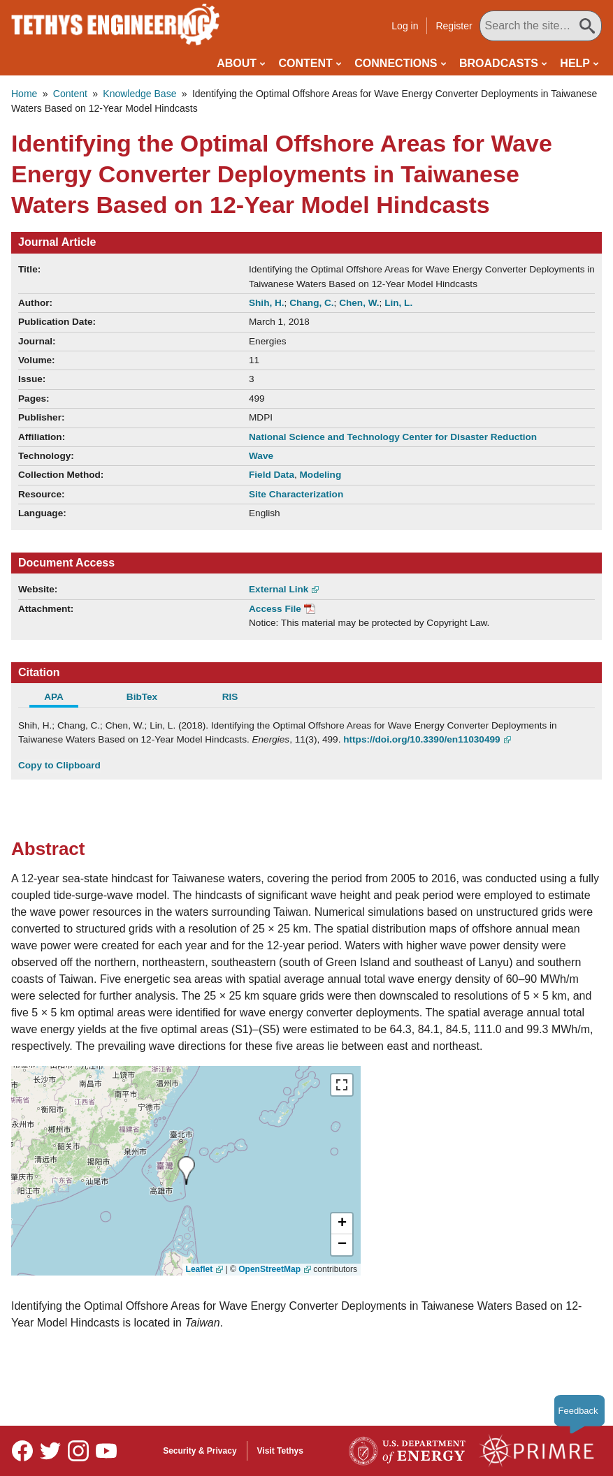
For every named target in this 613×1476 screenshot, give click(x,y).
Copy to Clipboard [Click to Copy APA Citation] (59, 765)
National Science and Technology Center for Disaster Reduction (393, 437)
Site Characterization (296, 494)
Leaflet (199, 1269)
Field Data (271, 474)
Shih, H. (266, 303)
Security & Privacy (199, 1451)
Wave (261, 456)
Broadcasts (498, 63)
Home (24, 93)
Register (453, 25)
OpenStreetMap (269, 1269)
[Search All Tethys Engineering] (540, 25)
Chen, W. (359, 303)
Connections (395, 63)
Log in (404, 25)
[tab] (62, 698)
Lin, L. (398, 303)
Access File (275, 609)
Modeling (321, 474)
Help (575, 63)
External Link (278, 589)
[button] (341, 1223)
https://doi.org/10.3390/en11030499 (421, 739)
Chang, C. (311, 303)
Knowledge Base (139, 93)
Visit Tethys (280, 1451)
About (237, 63)
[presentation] (186, 1170)
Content (306, 63)
